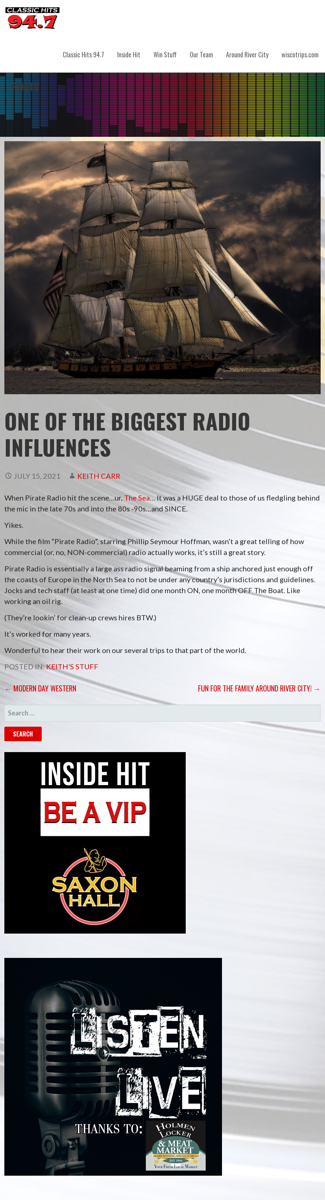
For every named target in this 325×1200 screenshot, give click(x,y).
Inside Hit (128, 54)
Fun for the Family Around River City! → (259, 688)
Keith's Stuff (72, 666)
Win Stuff (165, 54)
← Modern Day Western (40, 688)
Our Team (201, 54)
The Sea (137, 497)
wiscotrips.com (299, 54)
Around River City (247, 54)
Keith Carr (98, 476)
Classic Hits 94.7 (83, 54)
